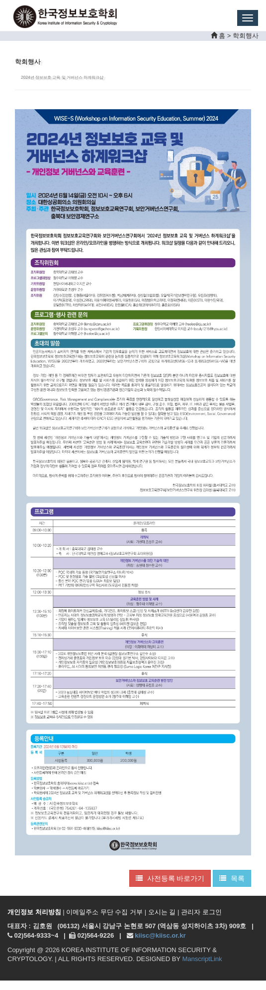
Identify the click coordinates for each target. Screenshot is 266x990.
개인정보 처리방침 (34, 912)
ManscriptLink (202, 959)
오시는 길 (162, 912)
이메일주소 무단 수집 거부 (104, 912)
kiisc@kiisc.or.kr (160, 935)
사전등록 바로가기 (170, 878)
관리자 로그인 (201, 912)
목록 (232, 878)
